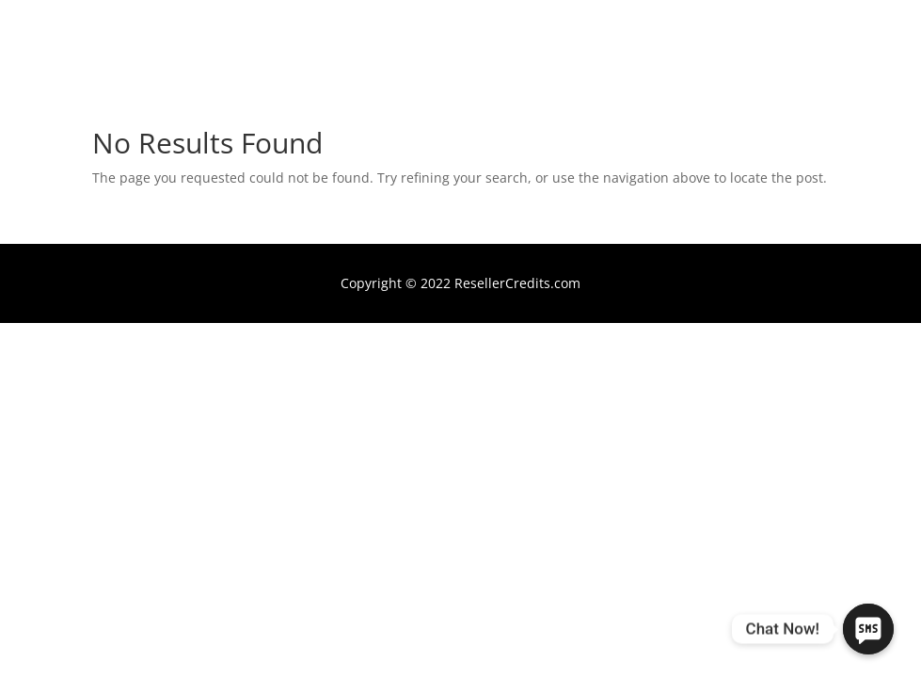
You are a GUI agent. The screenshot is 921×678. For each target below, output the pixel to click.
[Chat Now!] (868, 629)
